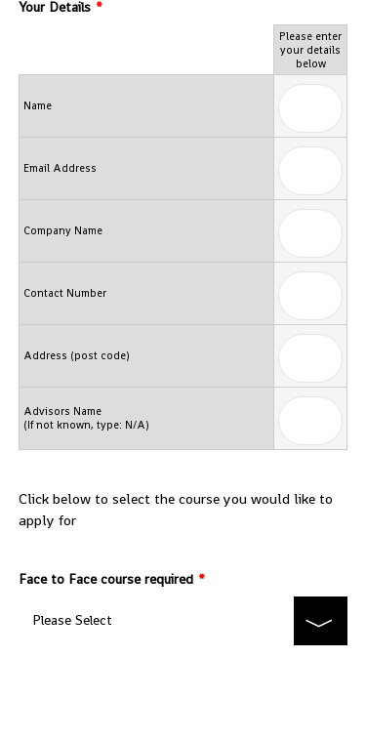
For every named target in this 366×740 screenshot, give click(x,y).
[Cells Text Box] (310, 108)
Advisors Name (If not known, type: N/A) (86, 418)
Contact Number (64, 293)
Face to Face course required (112, 579)
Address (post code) (76, 355)
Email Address (60, 168)
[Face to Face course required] (183, 620)
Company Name (62, 230)
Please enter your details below (310, 49)
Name (37, 105)
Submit (183, 686)
